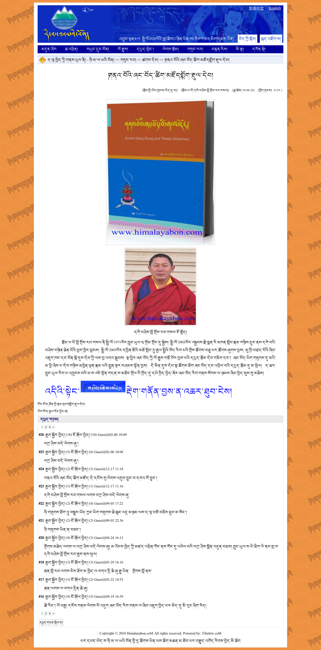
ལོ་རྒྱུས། (123, 49)
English (275, 8)
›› (53, 427)
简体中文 (256, 8)
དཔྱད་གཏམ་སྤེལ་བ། (51, 622)
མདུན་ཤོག (48, 49)
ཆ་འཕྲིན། (71, 49)
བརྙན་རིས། (219, 49)
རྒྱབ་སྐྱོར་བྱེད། (55, 435)
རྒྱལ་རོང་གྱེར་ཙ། (58, 411)
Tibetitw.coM (211, 633)
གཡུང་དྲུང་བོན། (98, 49)
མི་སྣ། (240, 49)
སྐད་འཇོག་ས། (271, 39)
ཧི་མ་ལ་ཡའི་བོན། (101, 60)
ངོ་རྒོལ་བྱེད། (81, 435)
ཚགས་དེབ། (150, 60)
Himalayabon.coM (140, 633)
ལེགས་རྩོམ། (171, 49)
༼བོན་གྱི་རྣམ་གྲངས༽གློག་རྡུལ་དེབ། (67, 404)
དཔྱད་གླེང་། (145, 49)
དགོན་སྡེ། (259, 49)
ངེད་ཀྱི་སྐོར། (247, 39)
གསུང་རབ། (195, 49)
